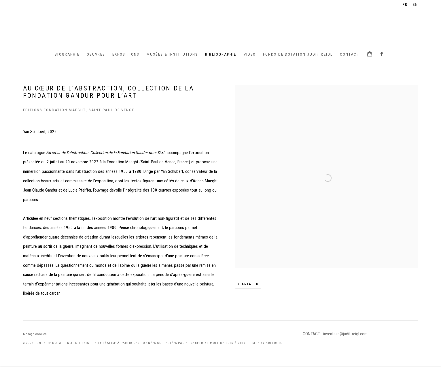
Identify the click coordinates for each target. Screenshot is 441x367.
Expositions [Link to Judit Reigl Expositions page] (125, 54)
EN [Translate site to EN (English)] (415, 4)
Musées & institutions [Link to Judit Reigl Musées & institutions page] (172, 54)
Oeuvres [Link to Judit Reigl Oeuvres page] (96, 54)
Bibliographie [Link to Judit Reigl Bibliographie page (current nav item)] (220, 54)
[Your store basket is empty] (369, 54)
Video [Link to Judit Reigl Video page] (250, 54)
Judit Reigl (220, 24)
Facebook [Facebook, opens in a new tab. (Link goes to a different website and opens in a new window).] (381, 54)
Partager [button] (249, 284)
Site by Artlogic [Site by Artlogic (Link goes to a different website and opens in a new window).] (268, 343)
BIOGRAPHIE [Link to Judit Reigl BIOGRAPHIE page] (67, 54)
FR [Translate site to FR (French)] (405, 4)
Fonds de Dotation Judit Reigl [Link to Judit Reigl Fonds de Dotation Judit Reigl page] (298, 54)
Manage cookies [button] (35, 334)
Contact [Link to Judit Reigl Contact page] (349, 54)
